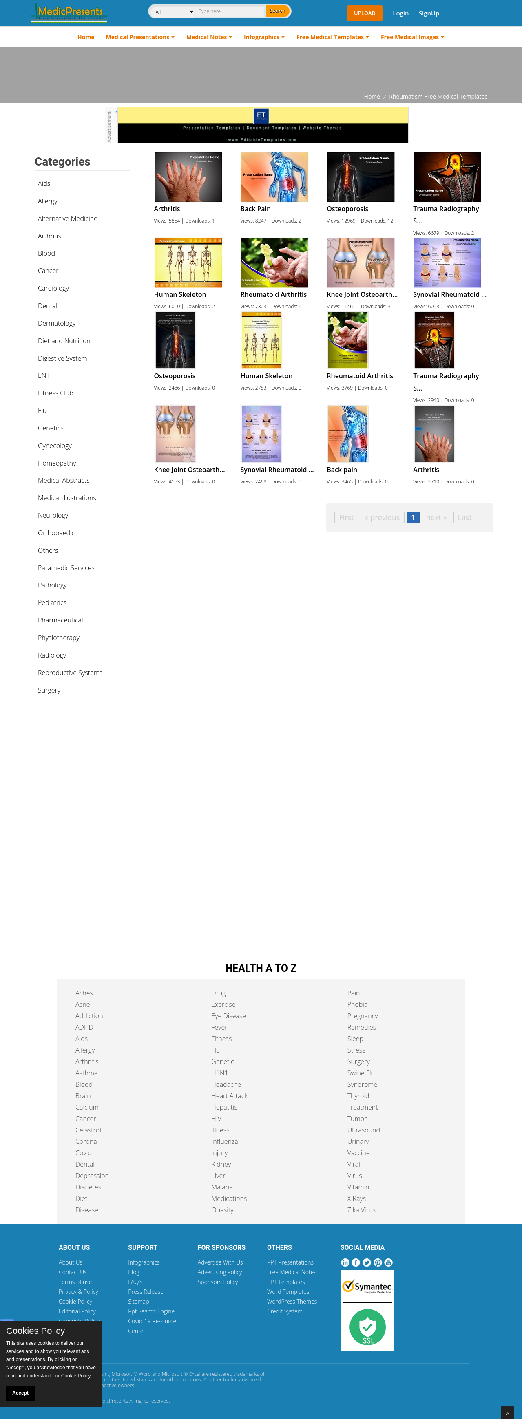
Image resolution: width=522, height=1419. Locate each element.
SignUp (429, 13)
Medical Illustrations (67, 497)
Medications (229, 1198)
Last (465, 517)
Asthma (86, 1072)
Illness (220, 1129)
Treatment (362, 1107)
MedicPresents (111, 1400)
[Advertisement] (261, 69)
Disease (86, 1209)
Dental (47, 305)
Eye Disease (228, 1015)
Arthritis (49, 236)
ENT (44, 375)
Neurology (53, 515)
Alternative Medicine (67, 218)
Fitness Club (55, 392)
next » (436, 517)
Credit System (285, 1311)
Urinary (358, 1141)
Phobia (357, 1004)
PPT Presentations (290, 1262)
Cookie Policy (75, 1301)
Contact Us (73, 1272)
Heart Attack (229, 1095)
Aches (84, 993)
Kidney (221, 1164)
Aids (44, 183)
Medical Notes (206, 37)
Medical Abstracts (64, 480)
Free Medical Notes (291, 1272)
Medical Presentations (138, 37)
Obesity (222, 1209)
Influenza (224, 1141)
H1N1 (219, 1072)
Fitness (221, 1038)
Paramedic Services (66, 567)
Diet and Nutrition (64, 340)
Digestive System (62, 358)
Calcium (87, 1107)
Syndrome (362, 1084)
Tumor (357, 1118)
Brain (83, 1095)
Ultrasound (363, 1129)
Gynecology (55, 445)
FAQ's (135, 1282)
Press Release (146, 1291)
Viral (353, 1164)
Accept (20, 1393)
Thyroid (358, 1095)
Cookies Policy (35, 1331)
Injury (219, 1152)
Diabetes (88, 1187)
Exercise (223, 1004)
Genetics (51, 428)
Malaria (222, 1187)
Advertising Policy (220, 1272)
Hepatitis (224, 1107)
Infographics (261, 37)
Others (48, 550)
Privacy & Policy (78, 1291)
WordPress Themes (292, 1301)
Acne (82, 1004)
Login (401, 13)
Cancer (48, 270)
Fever (219, 1027)
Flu (42, 410)
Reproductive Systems (70, 672)
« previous (382, 517)
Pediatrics (52, 602)
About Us (70, 1262)
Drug (218, 993)
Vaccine (358, 1152)
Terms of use (75, 1282)
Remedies (361, 1027)
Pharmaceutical (60, 620)
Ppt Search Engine (151, 1311)
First (346, 517)
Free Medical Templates (330, 37)
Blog (133, 1272)
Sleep (355, 1038)
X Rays (356, 1198)
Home (85, 37)
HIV (216, 1118)
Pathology (52, 584)
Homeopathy (57, 463)
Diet (81, 1198)
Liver (218, 1175)
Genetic (222, 1061)
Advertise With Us (220, 1262)
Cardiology (53, 288)
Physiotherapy (59, 637)
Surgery (49, 690)
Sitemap (138, 1301)
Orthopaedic (56, 532)
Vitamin (358, 1187)
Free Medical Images (410, 37)
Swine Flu (361, 1072)
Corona (86, 1141)
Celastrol (88, 1129)
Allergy (48, 200)
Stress (356, 1050)
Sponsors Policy (218, 1282)
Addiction (89, 1015)
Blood (46, 253)
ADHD (84, 1027)
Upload (365, 13)
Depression (92, 1175)
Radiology (52, 655)
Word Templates (288, 1291)
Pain (353, 993)
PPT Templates (286, 1282)
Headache (226, 1084)
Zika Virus (361, 1209)
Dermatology (56, 323)
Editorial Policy (77, 1311)
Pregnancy (362, 1015)
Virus (354, 1175)
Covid (83, 1152)
